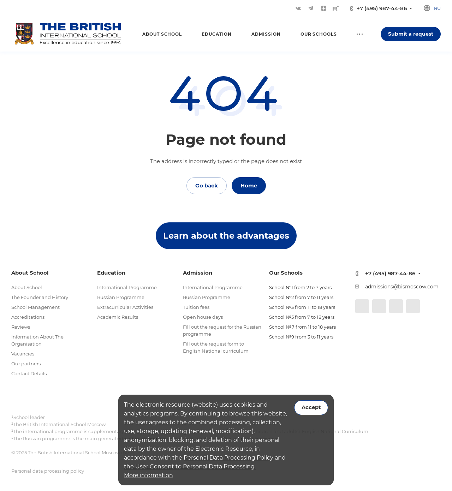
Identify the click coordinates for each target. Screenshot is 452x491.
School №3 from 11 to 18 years (302, 307)
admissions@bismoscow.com (402, 286)
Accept (311, 407)
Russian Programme (120, 297)
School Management (35, 307)
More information (148, 475)
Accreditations (27, 317)
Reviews (20, 327)
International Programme (127, 287)
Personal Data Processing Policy (228, 457)
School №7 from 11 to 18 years (302, 327)
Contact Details (29, 373)
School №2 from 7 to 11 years (301, 297)
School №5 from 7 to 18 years (301, 317)
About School (26, 287)
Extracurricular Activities (125, 307)
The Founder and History (39, 297)
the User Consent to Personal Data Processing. (190, 466)
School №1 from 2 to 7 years (300, 287)
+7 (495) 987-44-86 (382, 8)
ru (437, 8)
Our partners (26, 363)
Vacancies (22, 354)
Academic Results (117, 317)
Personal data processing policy (47, 471)
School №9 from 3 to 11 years (301, 337)
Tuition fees (196, 307)
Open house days (203, 317)
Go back (206, 185)
